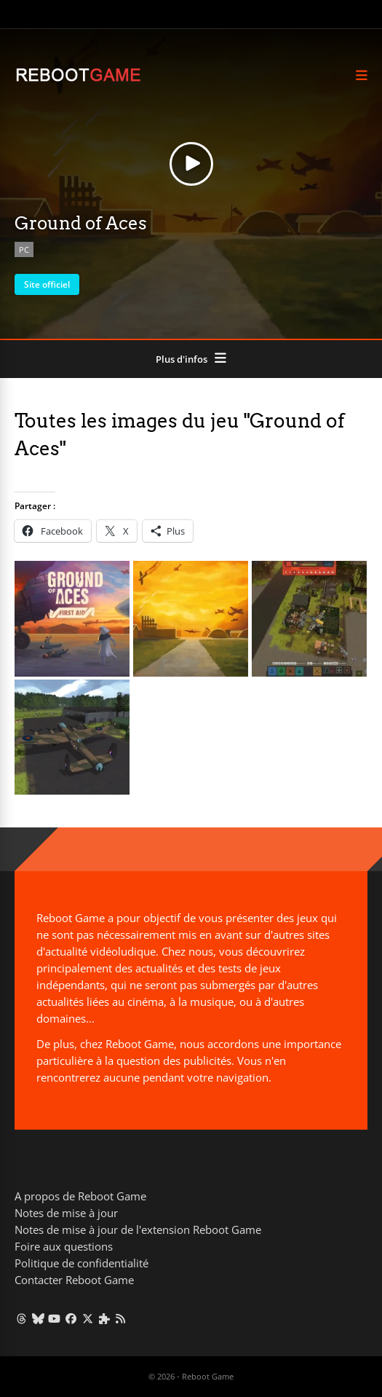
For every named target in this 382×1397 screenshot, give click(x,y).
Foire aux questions (64, 1246)
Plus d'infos (181, 359)
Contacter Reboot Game (74, 1279)
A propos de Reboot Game (80, 1196)
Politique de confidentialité (81, 1263)
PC (24, 249)
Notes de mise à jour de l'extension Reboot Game (138, 1229)
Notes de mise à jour (66, 1212)
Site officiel (47, 284)
